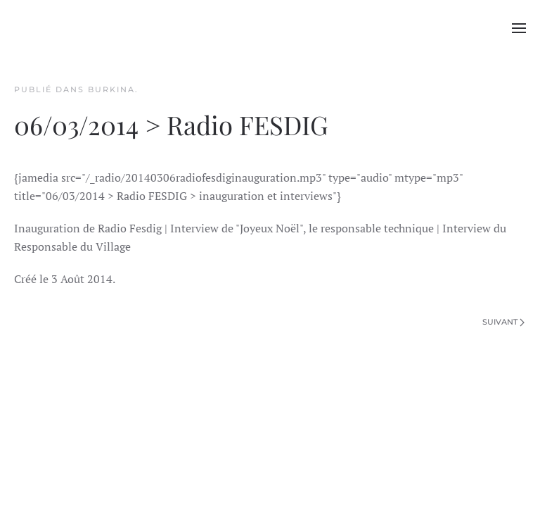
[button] (519, 28)
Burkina (111, 89)
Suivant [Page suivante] (503, 322)
